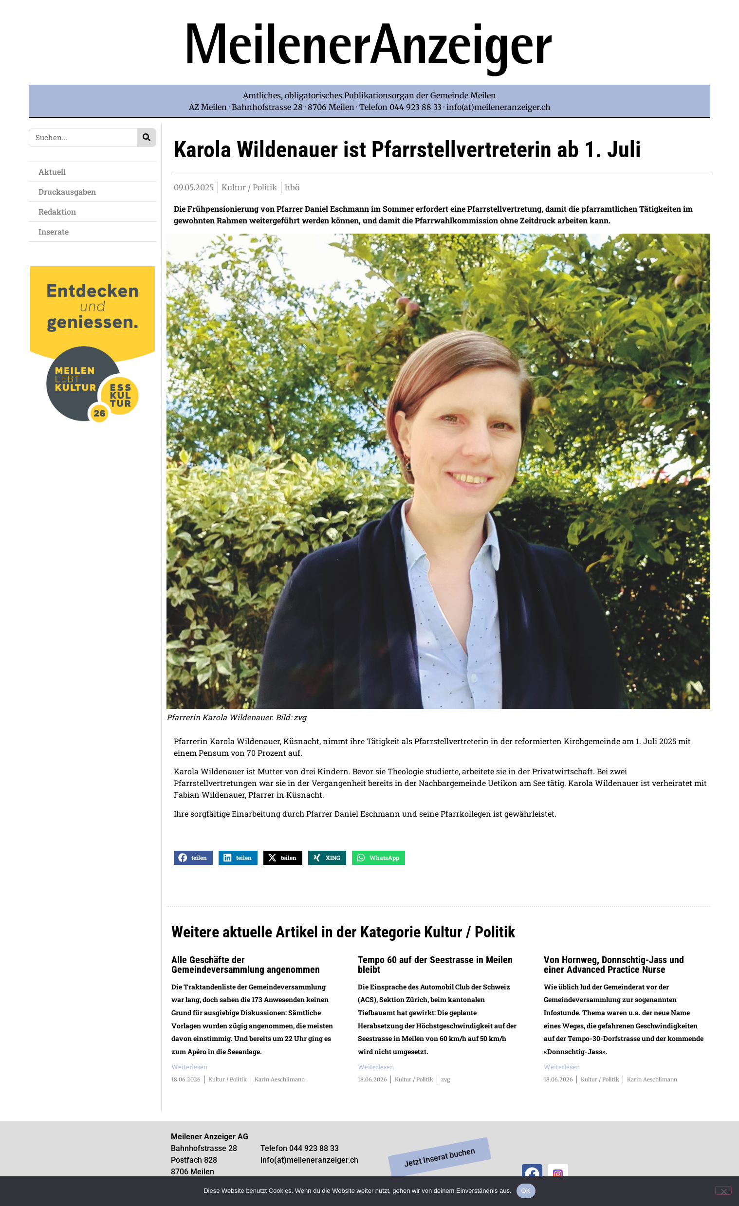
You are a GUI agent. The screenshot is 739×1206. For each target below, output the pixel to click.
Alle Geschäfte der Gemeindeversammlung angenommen (245, 965)
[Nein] (723, 1190)
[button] (193, 858)
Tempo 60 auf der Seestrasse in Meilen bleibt (435, 965)
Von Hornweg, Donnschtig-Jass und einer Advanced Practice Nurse (614, 965)
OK (526, 1190)
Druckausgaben (67, 191)
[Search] (146, 137)
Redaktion (59, 211)
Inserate (56, 231)
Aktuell (54, 171)
